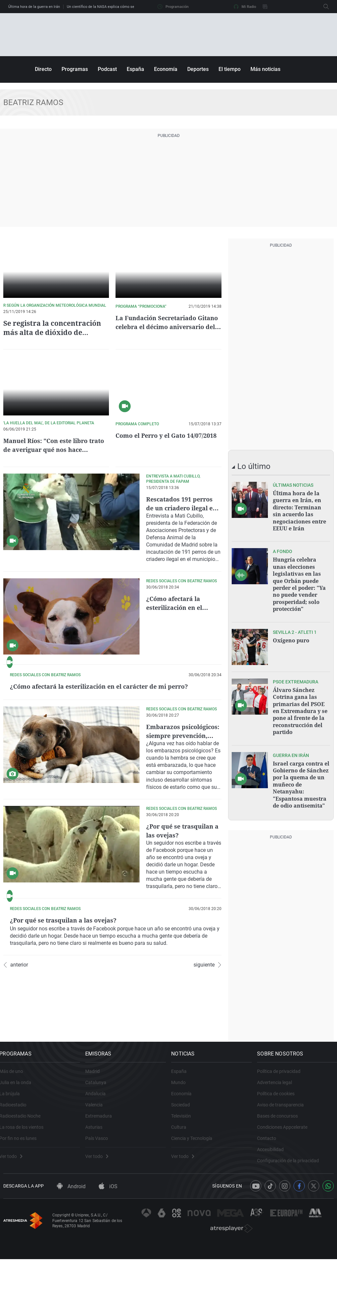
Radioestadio (16, 1143)
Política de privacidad (282, 1110)
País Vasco (100, 1177)
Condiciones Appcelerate (286, 1166)
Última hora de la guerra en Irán (34, 7)
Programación (173, 6)
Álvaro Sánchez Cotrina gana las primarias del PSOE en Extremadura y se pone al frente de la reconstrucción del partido (300, 703)
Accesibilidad (274, 1188)
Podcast (107, 69)
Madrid (96, 1110)
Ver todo (14, 1195)
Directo (43, 69)
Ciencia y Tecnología (195, 1177)
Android (71, 1231)
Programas (75, 69)
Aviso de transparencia (284, 1143)
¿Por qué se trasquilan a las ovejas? (183, 889)
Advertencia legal (278, 1121)
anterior (15, 1066)
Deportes (198, 69)
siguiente (207, 1066)
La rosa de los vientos (25, 1166)
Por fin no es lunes (21, 1177)
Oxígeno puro (291, 633)
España (135, 69)
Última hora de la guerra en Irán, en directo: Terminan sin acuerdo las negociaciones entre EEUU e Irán (299, 510)
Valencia (98, 1143)
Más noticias (265, 69)
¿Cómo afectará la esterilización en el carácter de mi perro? (182, 607)
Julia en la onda (19, 1121)
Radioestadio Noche (23, 1155)
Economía (165, 69)
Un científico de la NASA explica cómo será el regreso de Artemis (120, 7)
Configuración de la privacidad (292, 1199)
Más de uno (15, 1110)
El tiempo (230, 69)
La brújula (13, 1132)
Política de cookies (279, 1132)
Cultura (182, 1166)
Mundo (182, 1121)
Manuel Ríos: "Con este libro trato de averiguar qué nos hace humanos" (55, 449)
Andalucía (99, 1132)
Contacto (270, 1177)
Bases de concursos (281, 1155)
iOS (108, 1231)
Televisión (185, 1155)
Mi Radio (245, 6)
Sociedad (184, 1143)
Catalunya (99, 1121)
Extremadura (102, 1155)
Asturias (97, 1166)
